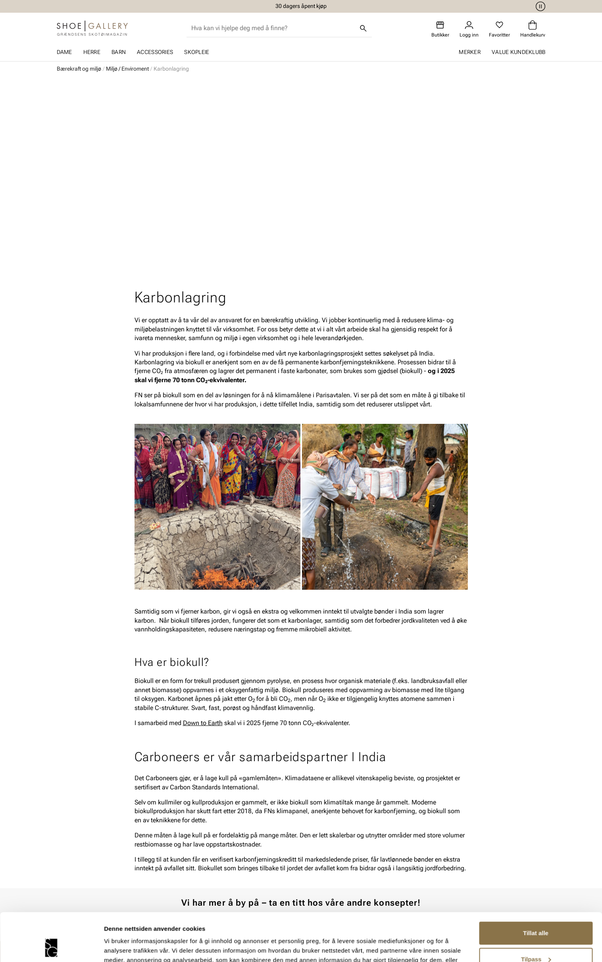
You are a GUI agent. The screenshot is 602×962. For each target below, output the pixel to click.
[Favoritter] (499, 29)
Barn (119, 52)
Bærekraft (420, 837)
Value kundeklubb (518, 52)
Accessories (155, 52)
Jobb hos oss (425, 865)
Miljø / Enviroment (127, 68)
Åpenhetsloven (335, 851)
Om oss (417, 824)
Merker (470, 52)
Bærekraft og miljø (79, 68)
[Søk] (363, 28)
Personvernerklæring (252, 865)
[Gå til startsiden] (92, 28)
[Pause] (539, 6)
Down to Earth (203, 536)
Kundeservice (242, 824)
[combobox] (272, 28)
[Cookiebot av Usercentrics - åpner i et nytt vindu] (51, 946)
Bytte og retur (242, 837)
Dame (64, 52)
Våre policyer (333, 837)
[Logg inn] (469, 29)
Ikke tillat (535, 940)
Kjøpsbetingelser (247, 851)
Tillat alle (535, 888)
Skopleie (196, 52)
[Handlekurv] (533, 29)
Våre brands (423, 851)
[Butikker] (440, 29)
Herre (91, 52)
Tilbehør (144, 851)
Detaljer (115, 946)
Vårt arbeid (330, 824)
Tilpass (536, 913)
